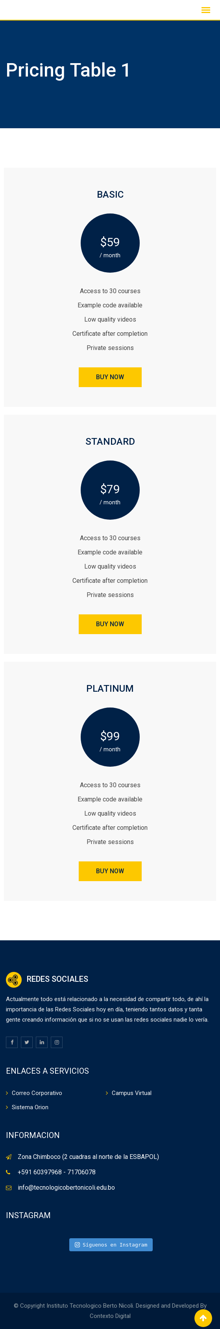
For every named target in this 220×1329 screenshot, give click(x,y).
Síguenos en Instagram (111, 1245)
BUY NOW (110, 377)
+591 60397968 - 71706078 (57, 1172)
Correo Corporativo (37, 1093)
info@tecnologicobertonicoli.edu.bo (66, 1187)
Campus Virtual (132, 1093)
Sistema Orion (30, 1107)
